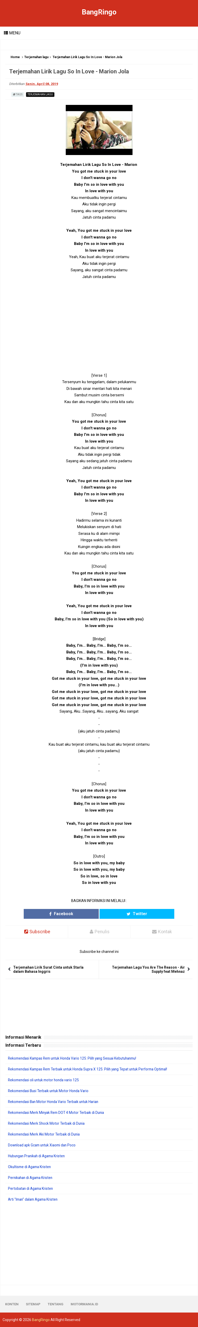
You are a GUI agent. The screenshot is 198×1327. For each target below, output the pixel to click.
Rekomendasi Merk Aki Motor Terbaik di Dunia (45, 1134)
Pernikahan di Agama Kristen (31, 1178)
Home (15, 57)
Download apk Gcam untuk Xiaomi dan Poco (43, 1145)
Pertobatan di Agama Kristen (31, 1188)
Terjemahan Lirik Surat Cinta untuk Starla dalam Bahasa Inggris (48, 969)
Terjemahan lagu (36, 57)
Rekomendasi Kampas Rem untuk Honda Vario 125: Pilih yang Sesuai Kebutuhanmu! (76, 1058)
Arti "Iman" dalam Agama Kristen (34, 1199)
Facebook (76, 913)
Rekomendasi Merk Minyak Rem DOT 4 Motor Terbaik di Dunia (58, 1112)
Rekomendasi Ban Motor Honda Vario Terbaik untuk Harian (55, 1102)
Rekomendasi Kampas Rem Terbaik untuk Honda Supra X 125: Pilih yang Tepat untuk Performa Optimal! (92, 1069)
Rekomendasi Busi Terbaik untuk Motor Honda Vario (50, 1091)
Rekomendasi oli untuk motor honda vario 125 (45, 1080)
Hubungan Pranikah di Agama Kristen (38, 1156)
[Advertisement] (99, 329)
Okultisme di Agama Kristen (30, 1167)
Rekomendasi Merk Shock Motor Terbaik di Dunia (47, 1123)
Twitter (122, 913)
